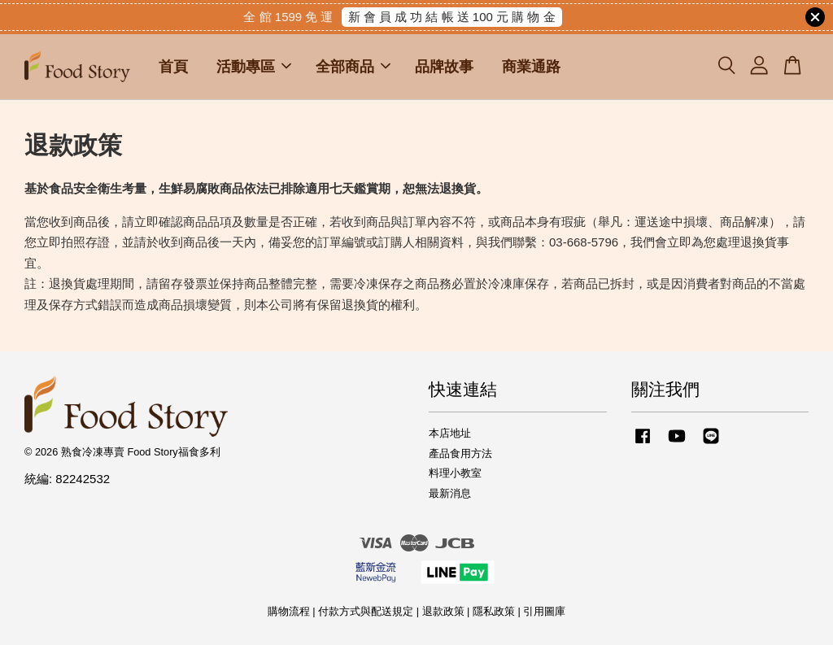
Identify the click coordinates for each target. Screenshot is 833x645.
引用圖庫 (544, 611)
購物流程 (289, 611)
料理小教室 (455, 473)
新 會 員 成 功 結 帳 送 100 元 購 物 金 (452, 17)
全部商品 (353, 67)
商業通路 (531, 67)
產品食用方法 (460, 453)
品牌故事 (444, 67)
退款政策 (443, 611)
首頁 (173, 67)
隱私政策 (494, 611)
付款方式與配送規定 (365, 611)
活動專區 (253, 67)
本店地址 (450, 433)
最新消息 (450, 493)
